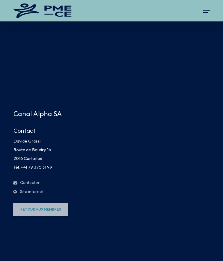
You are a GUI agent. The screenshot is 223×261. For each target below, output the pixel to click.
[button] (206, 11)
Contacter (26, 182)
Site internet (28, 191)
